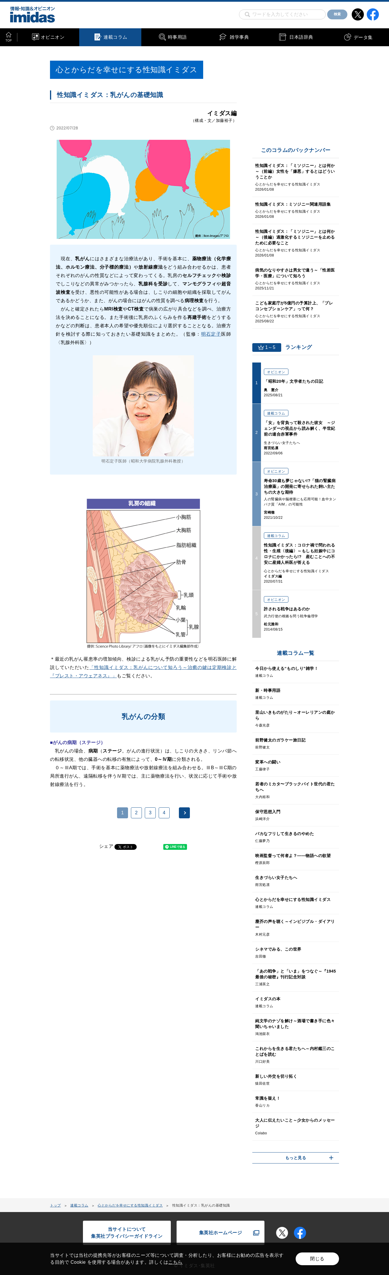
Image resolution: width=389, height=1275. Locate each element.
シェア (106, 846)
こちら (175, 1262)
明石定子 (211, 334)
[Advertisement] (96, 929)
